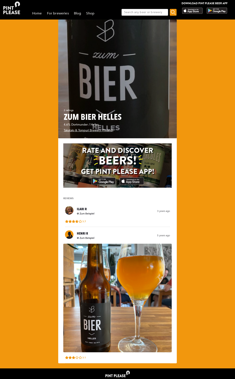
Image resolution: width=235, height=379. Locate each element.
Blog (77, 13)
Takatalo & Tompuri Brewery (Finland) (88, 130)
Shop (90, 13)
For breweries (58, 13)
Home (37, 13)
